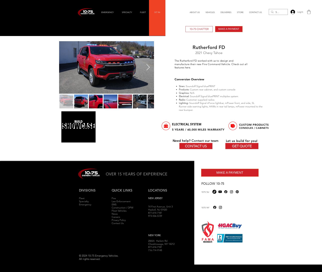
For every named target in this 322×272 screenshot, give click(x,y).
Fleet (82, 198)
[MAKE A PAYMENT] (228, 29)
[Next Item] (148, 67)
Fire (114, 198)
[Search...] (278, 12)
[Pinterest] (237, 192)
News (115, 213)
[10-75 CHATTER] (199, 29)
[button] (309, 12)
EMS (114, 204)
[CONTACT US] (195, 146)
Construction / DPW (122, 207)
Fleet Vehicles (119, 210)
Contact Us (118, 223)
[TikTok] (214, 192)
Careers (116, 217)
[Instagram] (232, 192)
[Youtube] (220, 192)
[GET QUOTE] (241, 146)
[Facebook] (226, 192)
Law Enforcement (121, 201)
